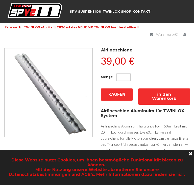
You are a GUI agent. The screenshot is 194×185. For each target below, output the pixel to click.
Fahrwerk (13, 27)
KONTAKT (142, 11)
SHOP (126, 11)
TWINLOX (111, 11)
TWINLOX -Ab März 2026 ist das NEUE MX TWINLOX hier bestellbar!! (81, 27)
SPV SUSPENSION (85, 11)
